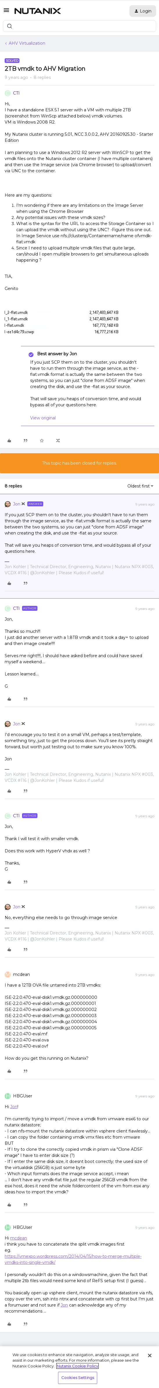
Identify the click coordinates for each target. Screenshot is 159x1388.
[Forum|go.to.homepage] (38, 11)
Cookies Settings (77, 1377)
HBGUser (22, 1096)
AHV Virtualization (27, 43)
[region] (79, 1367)
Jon (16, 504)
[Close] (149, 1355)
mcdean (21, 974)
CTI (16, 93)
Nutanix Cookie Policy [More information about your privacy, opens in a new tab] (77, 1366)
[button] (6, 12)
